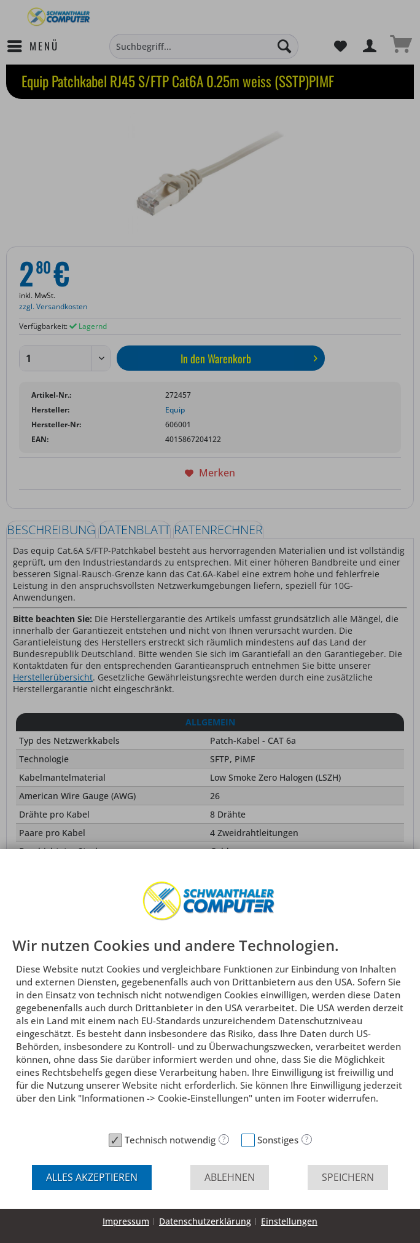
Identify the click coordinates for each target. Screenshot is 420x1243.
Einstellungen (289, 1221)
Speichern (348, 1177)
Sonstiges (277, 1140)
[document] (210, 1032)
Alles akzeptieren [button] (92, 1177)
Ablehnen (229, 1177)
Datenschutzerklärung (205, 1221)
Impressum (126, 1221)
